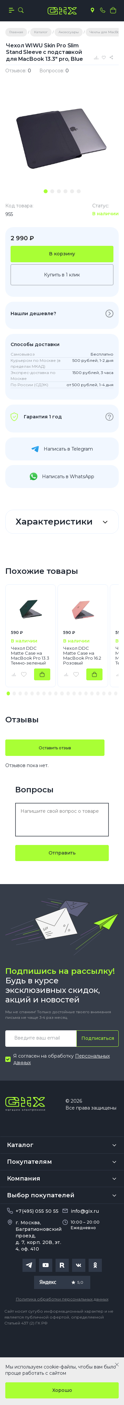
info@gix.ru (85, 1211)
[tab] (46, 191)
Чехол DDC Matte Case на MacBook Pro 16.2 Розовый (82, 656)
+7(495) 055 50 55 (37, 1211)
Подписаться (97, 1038)
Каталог (20, 1145)
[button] (8, 693)
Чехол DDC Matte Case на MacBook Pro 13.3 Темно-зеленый (30, 656)
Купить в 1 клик (62, 275)
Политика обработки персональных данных (62, 1299)
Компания (23, 1178)
